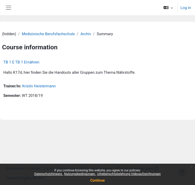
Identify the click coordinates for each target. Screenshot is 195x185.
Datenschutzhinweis (48, 174)
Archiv (86, 34)
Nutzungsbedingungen (80, 174)
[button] (168, 7)
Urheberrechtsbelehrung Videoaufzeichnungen (129, 174)
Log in (186, 7)
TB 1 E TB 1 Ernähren (21, 62)
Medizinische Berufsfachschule (48, 34)
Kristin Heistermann (39, 86)
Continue (97, 180)
